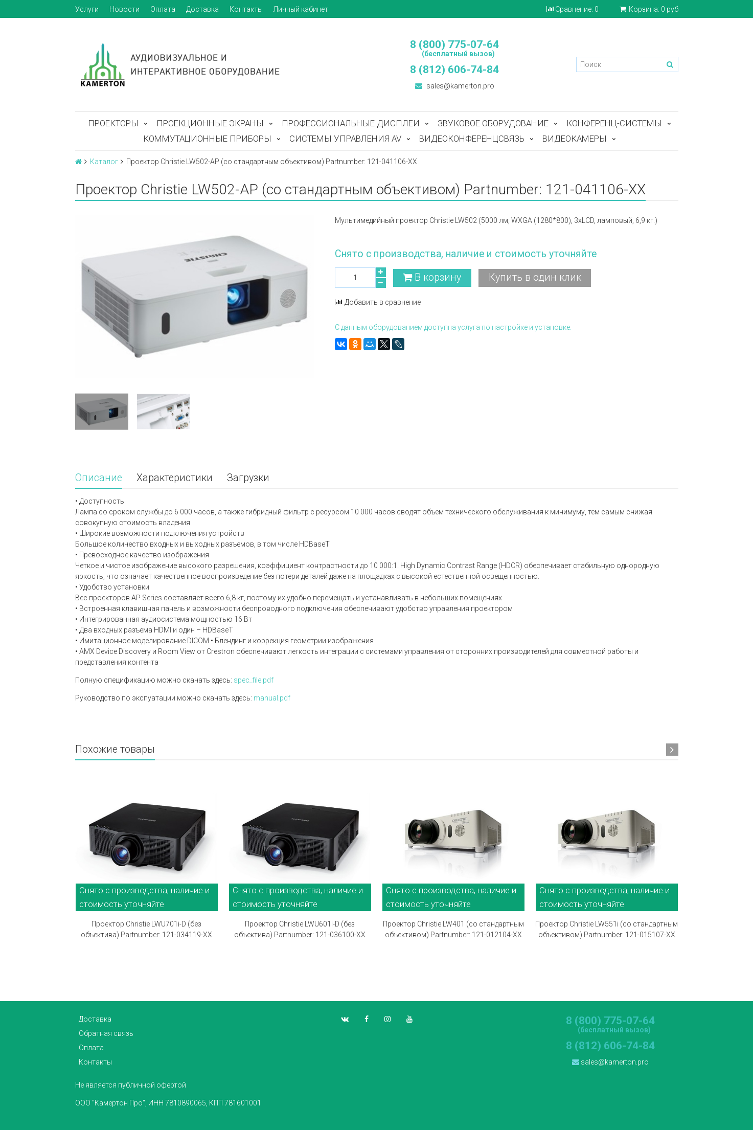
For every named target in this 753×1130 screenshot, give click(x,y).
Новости (124, 9)
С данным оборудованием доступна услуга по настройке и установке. (453, 327)
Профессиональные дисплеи (351, 123)
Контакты (246, 9)
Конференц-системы (614, 123)
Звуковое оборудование (493, 123)
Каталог (104, 161)
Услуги (87, 9)
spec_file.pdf (252, 680)
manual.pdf (272, 698)
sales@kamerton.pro (454, 85)
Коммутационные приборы (207, 138)
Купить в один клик (535, 277)
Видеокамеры (574, 138)
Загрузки (248, 478)
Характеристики (174, 478)
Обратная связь (106, 1033)
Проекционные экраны (210, 123)
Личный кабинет (300, 9)
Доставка (202, 9)
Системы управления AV (345, 138)
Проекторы (113, 123)
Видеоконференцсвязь (471, 138)
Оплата (162, 9)
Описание (98, 478)
